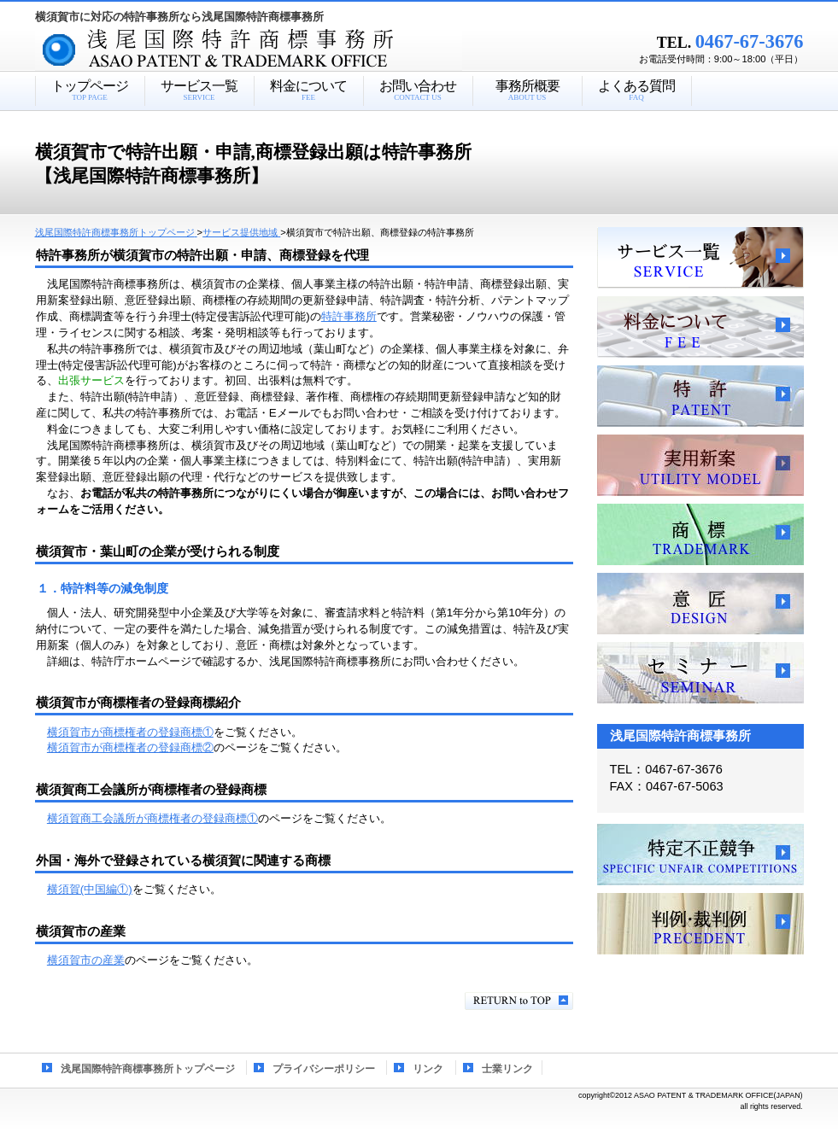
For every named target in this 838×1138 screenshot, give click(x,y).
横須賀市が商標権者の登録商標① (130, 732)
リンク (428, 1069)
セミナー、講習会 (700, 672)
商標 (700, 534)
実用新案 (700, 465)
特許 (700, 396)
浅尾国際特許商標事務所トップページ (148, 1069)
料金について (700, 327)
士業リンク (507, 1069)
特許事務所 (349, 316)
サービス (700, 258)
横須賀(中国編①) (89, 889)
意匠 (700, 603)
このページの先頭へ (519, 1001)
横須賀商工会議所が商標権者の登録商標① (152, 818)
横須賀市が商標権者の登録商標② (130, 747)
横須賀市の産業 (86, 960)
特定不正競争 (700, 854)
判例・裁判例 (700, 923)
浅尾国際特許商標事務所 (278, 50)
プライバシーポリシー (323, 1069)
